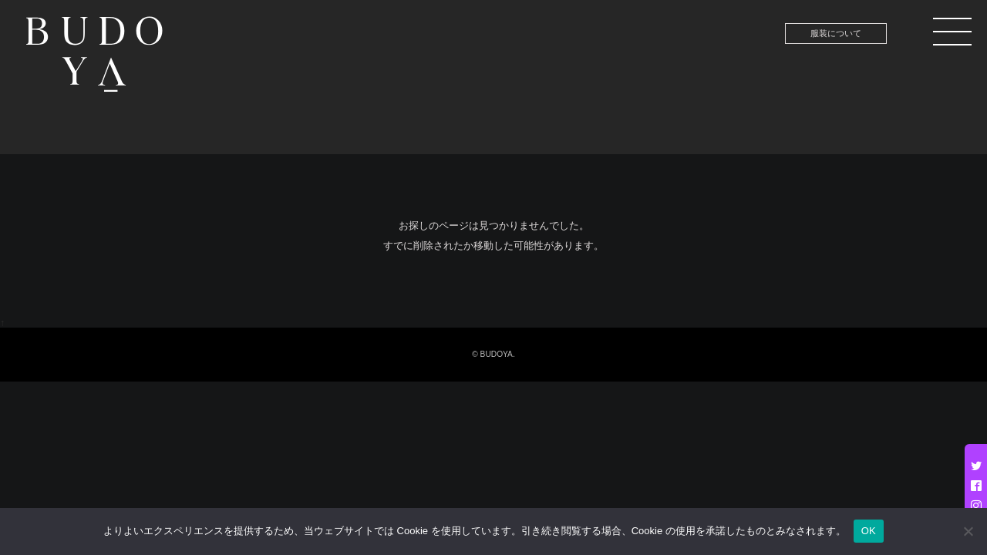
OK (868, 530)
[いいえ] (967, 531)
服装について (835, 33)
